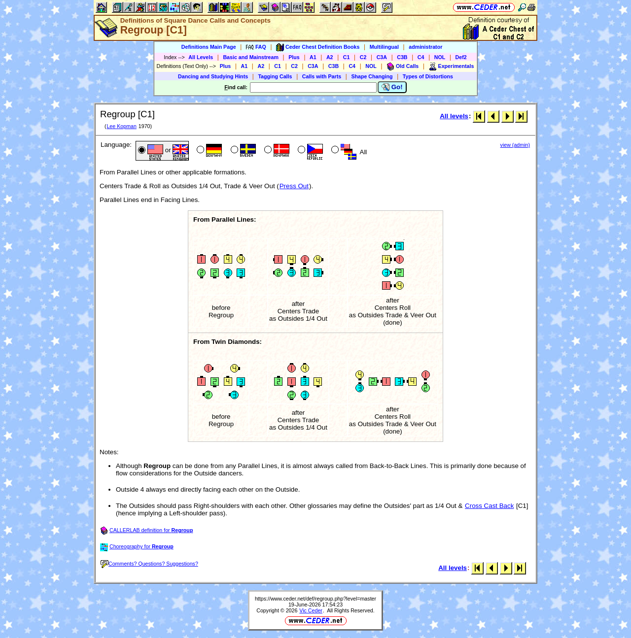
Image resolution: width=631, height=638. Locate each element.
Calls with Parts (321, 76)
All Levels (200, 57)
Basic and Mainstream (251, 57)
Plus (294, 57)
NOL (440, 57)
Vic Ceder (310, 610)
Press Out (294, 186)
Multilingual (384, 47)
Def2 (461, 57)
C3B (402, 57)
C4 (421, 57)
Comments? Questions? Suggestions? (149, 564)
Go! (392, 87)
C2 (363, 57)
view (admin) (515, 145)
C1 (346, 57)
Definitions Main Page (208, 47)
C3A (382, 57)
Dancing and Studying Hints (213, 76)
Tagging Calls (275, 76)
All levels (454, 116)
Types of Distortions (428, 76)
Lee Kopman (121, 126)
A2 (329, 57)
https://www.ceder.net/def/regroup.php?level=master (315, 599)
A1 (313, 57)
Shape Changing (371, 76)
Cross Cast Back (489, 505)
